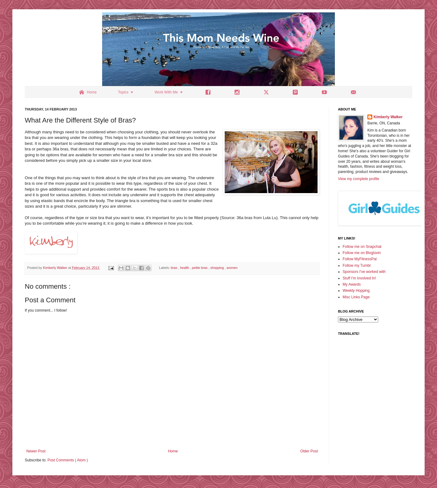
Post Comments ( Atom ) (67, 460)
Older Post (309, 451)
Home (173, 451)
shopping (217, 268)
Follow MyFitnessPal (360, 259)
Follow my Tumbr (357, 265)
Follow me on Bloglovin (362, 253)
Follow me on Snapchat (362, 246)
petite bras (200, 268)
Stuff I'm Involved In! (359, 278)
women (232, 268)
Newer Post (35, 451)
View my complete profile (358, 179)
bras (174, 268)
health (185, 268)
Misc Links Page (356, 297)
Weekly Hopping (356, 290)
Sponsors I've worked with (364, 272)
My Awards (352, 284)
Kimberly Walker (388, 117)
